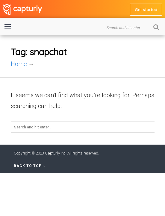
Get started (146, 9)
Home (19, 64)
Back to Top (30, 166)
